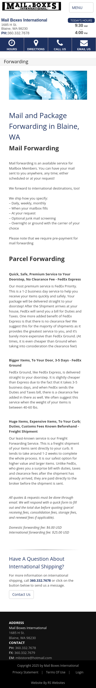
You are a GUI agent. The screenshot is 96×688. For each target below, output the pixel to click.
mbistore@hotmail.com (34, 657)
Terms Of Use (56, 672)
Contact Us (21, 594)
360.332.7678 (40, 580)
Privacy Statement (25, 672)
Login (79, 672)
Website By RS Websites (48, 683)
